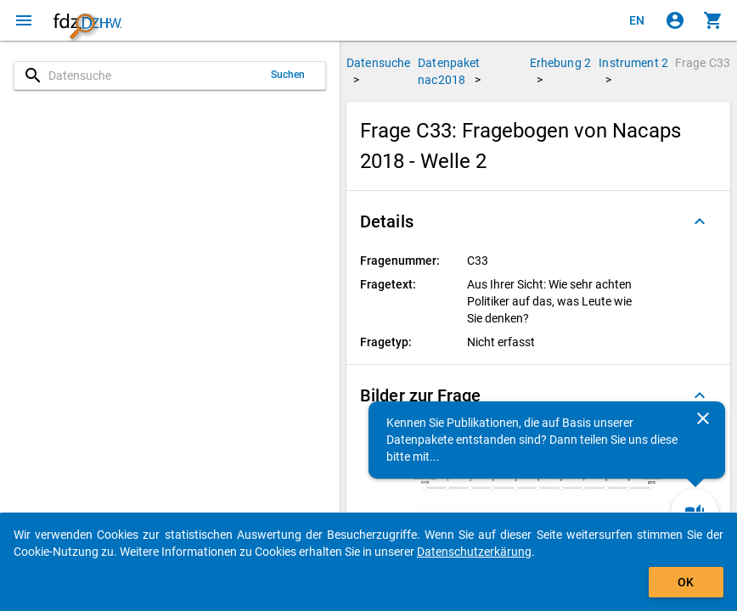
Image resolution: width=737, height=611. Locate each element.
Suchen (288, 75)
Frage (702, 63)
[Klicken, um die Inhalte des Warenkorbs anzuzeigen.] (713, 20)
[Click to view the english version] (637, 20)
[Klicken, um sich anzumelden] (675, 20)
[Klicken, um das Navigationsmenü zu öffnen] (24, 20)
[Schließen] (703, 418)
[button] (538, 221)
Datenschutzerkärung (474, 551)
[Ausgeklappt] (700, 221)
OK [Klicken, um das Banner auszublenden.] (686, 582)
